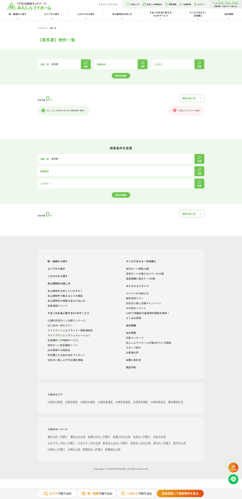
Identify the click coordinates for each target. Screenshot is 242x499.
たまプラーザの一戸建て (61, 443)
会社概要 (131, 333)
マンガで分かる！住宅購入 (198, 14)
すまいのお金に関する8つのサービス (161, 14)
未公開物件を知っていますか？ (65, 291)
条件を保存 (121, 75)
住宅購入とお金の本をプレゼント (66, 355)
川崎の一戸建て (56, 449)
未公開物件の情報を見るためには (66, 301)
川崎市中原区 (87, 402)
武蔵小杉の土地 (121, 436)
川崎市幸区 (71, 402)
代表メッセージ (135, 337)
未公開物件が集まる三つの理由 (65, 296)
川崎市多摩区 (140, 402)
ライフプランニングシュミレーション (69, 335)
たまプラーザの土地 (89, 443)
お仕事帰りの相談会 (59, 350)
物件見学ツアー (134, 298)
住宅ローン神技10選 (137, 268)
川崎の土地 (74, 449)
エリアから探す (51, 14)
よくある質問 (133, 318)
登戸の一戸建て (162, 443)
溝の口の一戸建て (58, 436)
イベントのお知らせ (137, 293)
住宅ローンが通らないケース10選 (145, 273)
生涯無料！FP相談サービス (63, 340)
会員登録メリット (58, 305)
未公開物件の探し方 (122, 14)
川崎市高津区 (105, 402)
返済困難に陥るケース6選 (140, 278)
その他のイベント (136, 308)
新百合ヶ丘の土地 (141, 443)
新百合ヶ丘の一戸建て (115, 443)
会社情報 (131, 325)
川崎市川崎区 (55, 402)
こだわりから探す (86, 14)
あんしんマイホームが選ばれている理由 (148, 342)
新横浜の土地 (112, 449)
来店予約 (131, 367)
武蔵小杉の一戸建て (99, 436)
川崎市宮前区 (122, 402)
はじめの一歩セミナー (60, 325)
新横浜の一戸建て (93, 449)
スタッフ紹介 (133, 347)
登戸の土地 (179, 443)
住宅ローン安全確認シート (63, 345)
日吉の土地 (159, 436)
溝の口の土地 (77, 436)
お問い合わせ (133, 360)
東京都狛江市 (175, 402)
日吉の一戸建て (142, 436)
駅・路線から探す (18, 14)
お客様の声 (132, 352)
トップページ (43, 28)
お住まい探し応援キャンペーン (143, 303)
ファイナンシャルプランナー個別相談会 (70, 330)
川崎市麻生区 (158, 402)
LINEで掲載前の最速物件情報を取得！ (147, 313)
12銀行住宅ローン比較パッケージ (67, 320)
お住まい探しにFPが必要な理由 (65, 360)
